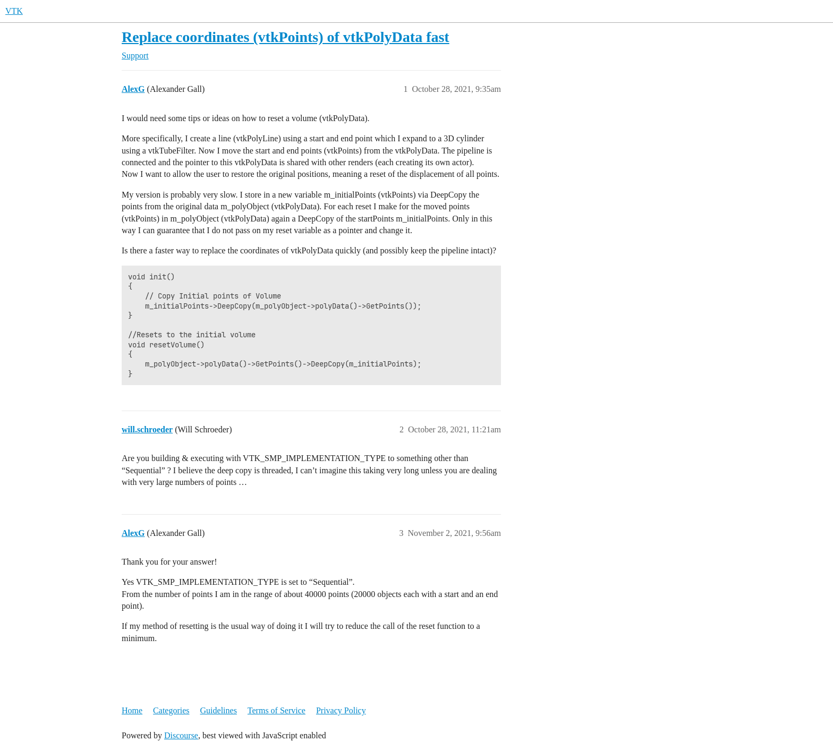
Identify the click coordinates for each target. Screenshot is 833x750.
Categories (171, 710)
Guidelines (218, 710)
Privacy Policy (341, 710)
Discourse (181, 735)
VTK (14, 10)
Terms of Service (276, 710)
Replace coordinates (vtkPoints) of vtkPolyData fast (285, 37)
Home (132, 710)
